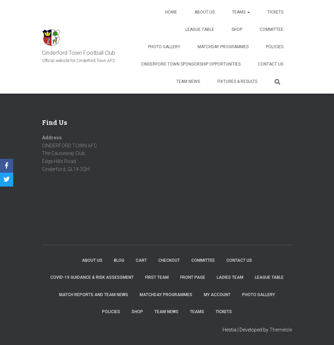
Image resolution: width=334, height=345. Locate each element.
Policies (274, 46)
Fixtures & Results (237, 81)
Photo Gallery (164, 46)
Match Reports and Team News (93, 294)
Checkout (169, 260)
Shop (237, 29)
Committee (271, 29)
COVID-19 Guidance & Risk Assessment (92, 277)
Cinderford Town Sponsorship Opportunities (191, 64)
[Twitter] (6, 180)
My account (217, 294)
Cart (141, 260)
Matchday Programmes (223, 46)
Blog (119, 260)
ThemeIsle (280, 330)
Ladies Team (230, 277)
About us (204, 12)
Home (171, 12)
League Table (199, 29)
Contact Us (270, 64)
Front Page (192, 277)
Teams (241, 12)
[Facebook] (6, 166)
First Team (157, 277)
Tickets (275, 12)
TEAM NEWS (188, 81)
